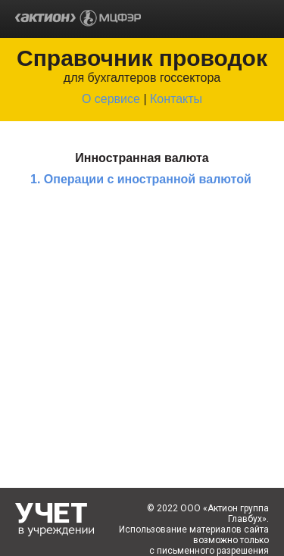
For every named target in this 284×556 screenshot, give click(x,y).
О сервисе (111, 98)
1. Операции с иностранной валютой (140, 179)
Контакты (176, 98)
